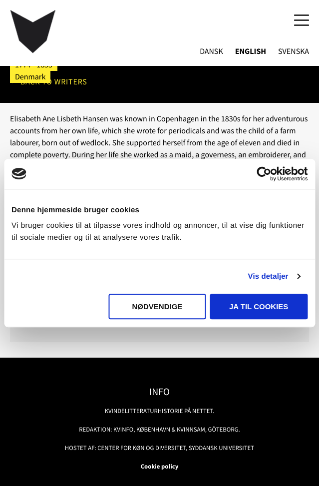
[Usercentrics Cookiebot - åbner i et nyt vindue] (264, 173)
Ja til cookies (258, 306)
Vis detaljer (268, 276)
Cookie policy (160, 467)
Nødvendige (157, 306)
